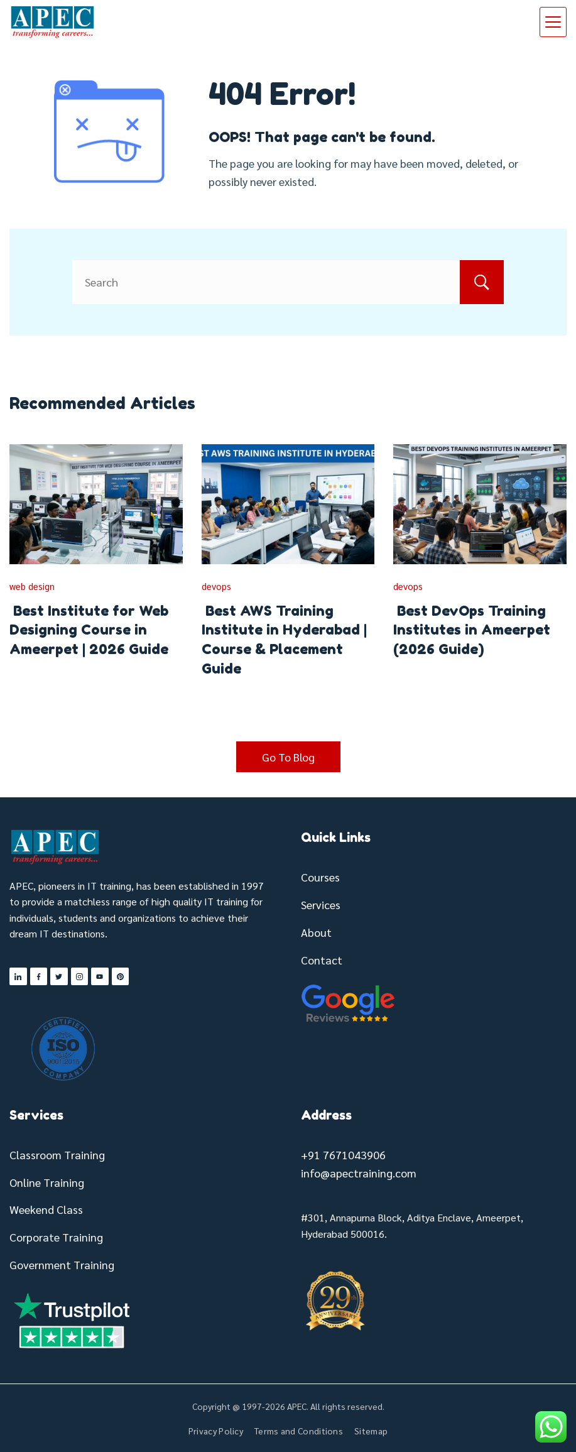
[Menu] (553, 22)
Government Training (61, 1264)
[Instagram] (80, 976)
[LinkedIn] (18, 976)
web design (32, 586)
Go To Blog (288, 757)
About (316, 932)
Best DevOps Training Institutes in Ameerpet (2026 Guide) (471, 630)
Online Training (46, 1182)
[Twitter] (59, 976)
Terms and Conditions (298, 1430)
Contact (321, 960)
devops (216, 586)
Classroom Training (57, 1154)
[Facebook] (39, 976)
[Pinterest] (120, 976)
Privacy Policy (215, 1430)
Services (320, 904)
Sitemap (371, 1430)
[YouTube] (100, 976)
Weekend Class (46, 1209)
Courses (320, 877)
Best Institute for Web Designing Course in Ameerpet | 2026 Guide (88, 630)
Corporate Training (56, 1237)
